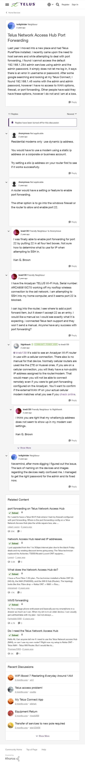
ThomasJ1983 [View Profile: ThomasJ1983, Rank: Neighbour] (14, 649)
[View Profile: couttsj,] (11, 689)
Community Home (13, 749)
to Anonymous (54, 231)
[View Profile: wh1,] (11, 678)
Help (44, 749)
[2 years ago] (23, 587)
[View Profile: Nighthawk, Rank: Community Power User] (16, 346)
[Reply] (72, 102)
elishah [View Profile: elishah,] (33, 703)
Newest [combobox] (72, 114)
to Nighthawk (56, 409)
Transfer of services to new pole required (40, 723)
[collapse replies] (6, 133)
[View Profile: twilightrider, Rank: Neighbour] (11, 25)
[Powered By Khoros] (42, 758)
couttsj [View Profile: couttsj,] (33, 691)
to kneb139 (64, 344)
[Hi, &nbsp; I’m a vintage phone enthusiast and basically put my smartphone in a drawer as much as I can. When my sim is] (42, 611)
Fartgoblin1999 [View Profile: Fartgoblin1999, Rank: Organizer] (15, 618)
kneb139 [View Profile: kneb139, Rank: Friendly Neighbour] (25, 231)
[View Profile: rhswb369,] (11, 713)
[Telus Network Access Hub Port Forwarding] (23, 136)
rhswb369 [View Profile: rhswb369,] (34, 715)
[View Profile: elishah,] (11, 701)
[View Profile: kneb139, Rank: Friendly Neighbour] (16, 232)
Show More (24, 447)
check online (67, 394)
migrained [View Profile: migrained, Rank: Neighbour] (12, 588)
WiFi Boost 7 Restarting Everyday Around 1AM (44, 675)
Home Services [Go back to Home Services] (12, 12)
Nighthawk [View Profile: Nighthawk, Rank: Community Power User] (25, 344)
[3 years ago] (26, 526)
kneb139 (21, 352)
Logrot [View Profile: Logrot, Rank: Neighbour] (11, 557)
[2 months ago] (21, 679)
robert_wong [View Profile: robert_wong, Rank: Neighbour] (13, 526)
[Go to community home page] (23, 4)
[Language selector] (50, 4)
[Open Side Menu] (7, 4)
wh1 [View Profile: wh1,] (32, 680)
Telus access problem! (28, 687)
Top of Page (31, 749)
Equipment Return (26, 711)
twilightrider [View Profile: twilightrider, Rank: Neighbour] (21, 24)
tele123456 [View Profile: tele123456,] (35, 727)
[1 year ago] (19, 557)
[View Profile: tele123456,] (11, 725)
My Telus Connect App (29, 699)
